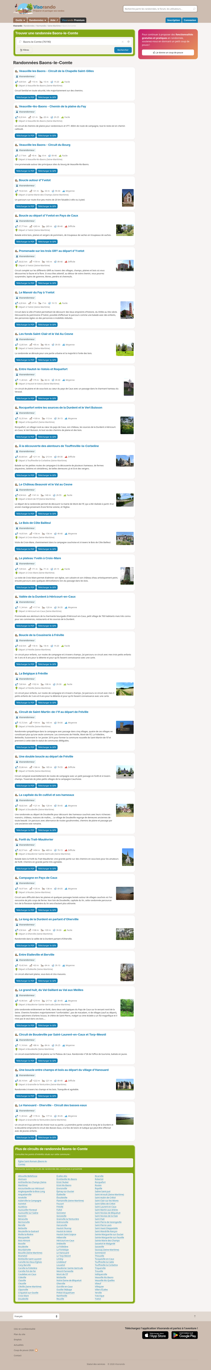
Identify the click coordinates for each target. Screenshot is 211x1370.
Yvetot (98, 1298)
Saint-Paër (100, 1219)
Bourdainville (24, 1249)
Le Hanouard (63, 1252)
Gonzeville (61, 1216)
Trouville (99, 1271)
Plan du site (19, 1334)
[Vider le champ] (123, 42)
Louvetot (61, 1265)
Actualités (19, 1345)
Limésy (60, 1258)
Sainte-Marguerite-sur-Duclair (109, 1234)
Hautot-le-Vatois (64, 1231)
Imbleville (61, 1243)
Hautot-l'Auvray (64, 1228)
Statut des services (96, 1364)
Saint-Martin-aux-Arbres (106, 1209)
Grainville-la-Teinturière (68, 1219)
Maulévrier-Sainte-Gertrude (70, 1268)
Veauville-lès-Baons (104, 1277)
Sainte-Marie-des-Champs (107, 1240)
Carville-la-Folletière (27, 1268)
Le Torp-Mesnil (64, 1255)
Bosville (21, 1243)
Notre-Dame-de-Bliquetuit (69, 1280)
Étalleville (61, 1194)
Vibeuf (98, 1283)
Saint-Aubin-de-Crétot (105, 1197)
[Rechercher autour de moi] (128, 42)
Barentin (22, 1216)
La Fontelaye (63, 1249)
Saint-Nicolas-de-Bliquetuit (107, 1212)
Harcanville (62, 1225)
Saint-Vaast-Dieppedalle (106, 1228)
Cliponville (23, 1289)
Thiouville (99, 1255)
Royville (98, 1188)
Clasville (22, 1280)
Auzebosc (22, 1206)
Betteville (22, 1228)
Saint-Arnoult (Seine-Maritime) (109, 1194)
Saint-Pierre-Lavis (103, 1225)
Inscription (173, 20)
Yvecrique (99, 1295)
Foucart (60, 1203)
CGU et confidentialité (24, 1328)
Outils (20, 20)
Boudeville (23, 1246)
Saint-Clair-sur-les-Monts (107, 1200)
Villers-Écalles (101, 1289)
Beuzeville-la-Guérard (28, 1231)
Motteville (61, 1277)
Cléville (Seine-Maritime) (29, 1286)
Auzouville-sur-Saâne (28, 1212)
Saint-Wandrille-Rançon (106, 1231)
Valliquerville (101, 1274)
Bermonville (24, 1222)
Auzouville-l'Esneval (27, 1209)
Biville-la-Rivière (25, 1234)
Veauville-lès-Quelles (105, 1280)
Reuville (60, 1298)
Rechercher (123, 50)
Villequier (99, 1286)
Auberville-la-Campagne (29, 1200)
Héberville (61, 1237)
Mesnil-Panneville (65, 1271)
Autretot (22, 1203)
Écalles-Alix (62, 1176)
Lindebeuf (61, 1262)
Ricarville (99, 1176)
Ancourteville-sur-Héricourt (31, 1188)
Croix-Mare (23, 1295)
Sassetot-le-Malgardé (105, 1243)
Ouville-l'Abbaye (64, 1289)
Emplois (18, 1339)
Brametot (22, 1255)
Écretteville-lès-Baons (67, 1179)
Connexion (190, 20)
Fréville (60, 1206)
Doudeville (23, 1298)
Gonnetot (61, 1212)
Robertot (99, 1179)
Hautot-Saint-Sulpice (66, 1234)
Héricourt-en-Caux (65, 1240)
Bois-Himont (24, 1240)
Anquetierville (25, 1194)
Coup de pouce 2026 (26, 1350)
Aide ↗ (54, 20)
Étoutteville (62, 1197)
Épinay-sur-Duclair (65, 1191)
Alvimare (22, 1179)
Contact (18, 1355)
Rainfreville (62, 1295)
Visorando (17, 26)
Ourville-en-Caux (65, 1286)
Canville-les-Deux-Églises (30, 1262)
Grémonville (62, 1222)
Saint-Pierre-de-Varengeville (108, 1222)
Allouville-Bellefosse (27, 1176)
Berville (21, 1225)
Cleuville (22, 1283)
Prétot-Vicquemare (66, 1292)
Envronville (62, 1188)
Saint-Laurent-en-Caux (105, 1206)
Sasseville (99, 1246)
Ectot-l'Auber (63, 1182)
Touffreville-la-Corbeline (106, 1265)
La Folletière (62, 1246)
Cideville (22, 1277)
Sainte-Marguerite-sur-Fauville (109, 1237)
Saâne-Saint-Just (102, 1191)
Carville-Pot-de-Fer (27, 1271)
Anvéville (22, 1197)
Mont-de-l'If (62, 1274)
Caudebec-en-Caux (27, 1274)
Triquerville (100, 1268)
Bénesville (23, 1219)
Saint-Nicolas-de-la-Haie (106, 1216)
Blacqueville (24, 1237)
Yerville (98, 1292)
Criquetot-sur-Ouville (28, 1292)
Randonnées (37, 20)
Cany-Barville (24, 1265)
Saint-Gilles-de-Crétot (105, 1203)
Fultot (59, 1209)
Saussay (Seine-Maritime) (107, 1249)
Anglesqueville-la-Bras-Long (31, 1191)
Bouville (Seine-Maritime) (30, 1252)
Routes (98, 1185)
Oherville (61, 1283)
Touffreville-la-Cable (104, 1262)
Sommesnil (100, 1252)
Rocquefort (100, 1182)
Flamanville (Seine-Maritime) (70, 1200)
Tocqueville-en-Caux (104, 1258)
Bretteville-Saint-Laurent (29, 1258)
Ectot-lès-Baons (64, 1185)
